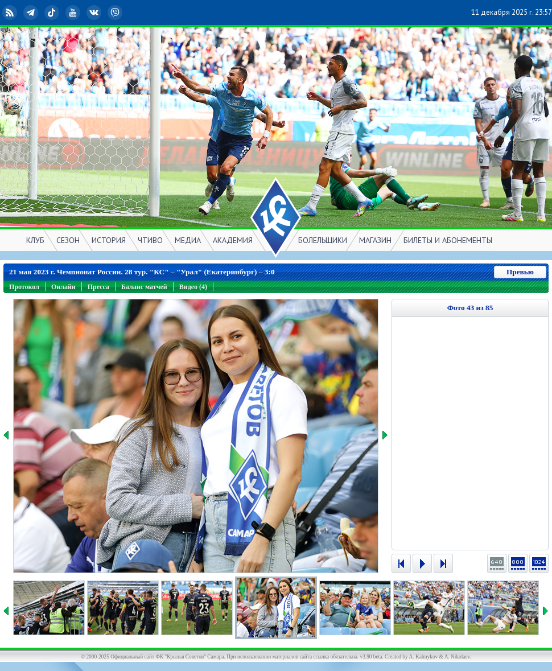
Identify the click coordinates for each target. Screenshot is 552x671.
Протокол (24, 287)
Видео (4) (193, 287)
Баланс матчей (144, 287)
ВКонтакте (95, 12)
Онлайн (63, 287)
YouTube (74, 12)
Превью (520, 271)
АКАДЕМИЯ (233, 240)
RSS (10, 12)
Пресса (98, 287)
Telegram (31, 12)
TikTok (52, 12)
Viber (116, 12)
